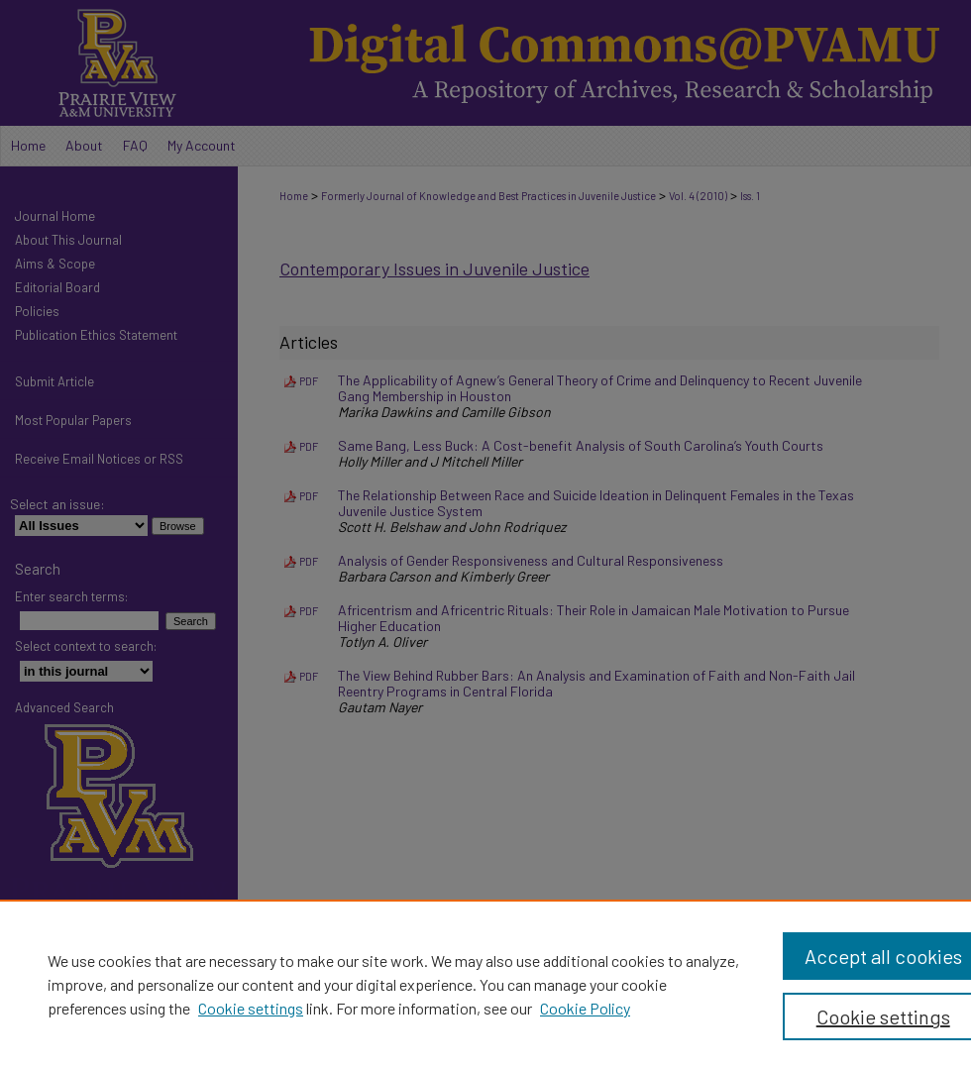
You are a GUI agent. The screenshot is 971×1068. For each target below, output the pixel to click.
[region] (485, 984)
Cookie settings (250, 1008)
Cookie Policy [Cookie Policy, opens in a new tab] (585, 1008)
